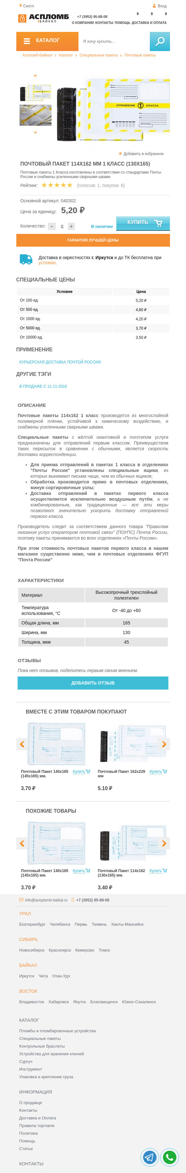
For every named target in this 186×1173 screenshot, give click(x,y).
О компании (83, 23)
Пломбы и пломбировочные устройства (57, 1030)
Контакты (104, 23)
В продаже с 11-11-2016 (43, 386)
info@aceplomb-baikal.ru (46, 900)
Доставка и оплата (149, 23)
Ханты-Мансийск (127, 924)
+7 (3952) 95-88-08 (92, 17)
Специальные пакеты (98, 55)
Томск (104, 950)
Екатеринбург (32, 924)
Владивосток (31, 1001)
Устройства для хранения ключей (51, 1053)
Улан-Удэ (61, 976)
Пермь (81, 924)
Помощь (122, 23)
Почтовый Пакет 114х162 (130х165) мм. (121, 873)
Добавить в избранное (144, 154)
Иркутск (26, 976)
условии (47, 262)
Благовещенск (104, 1001)
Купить (145, 224)
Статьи (26, 1148)
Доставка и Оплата (37, 1118)
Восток (28, 991)
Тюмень (99, 924)
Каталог (66, 55)
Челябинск (60, 924)
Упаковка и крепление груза (46, 1076)
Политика (28, 1133)
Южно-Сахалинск (139, 1001)
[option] (112, 110)
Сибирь (28, 939)
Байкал (28, 965)
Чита (43, 976)
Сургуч (25, 1061)
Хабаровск (58, 1001)
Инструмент (30, 1069)
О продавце (30, 1102)
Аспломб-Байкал (37, 55)
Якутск (79, 1001)
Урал (25, 913)
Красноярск (60, 950)
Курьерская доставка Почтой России (60, 362)
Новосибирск (31, 950)
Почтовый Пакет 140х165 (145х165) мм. (45, 773)
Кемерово (84, 950)
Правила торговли (36, 1125)
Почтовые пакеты (140, 55)
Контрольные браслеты (42, 1046)
